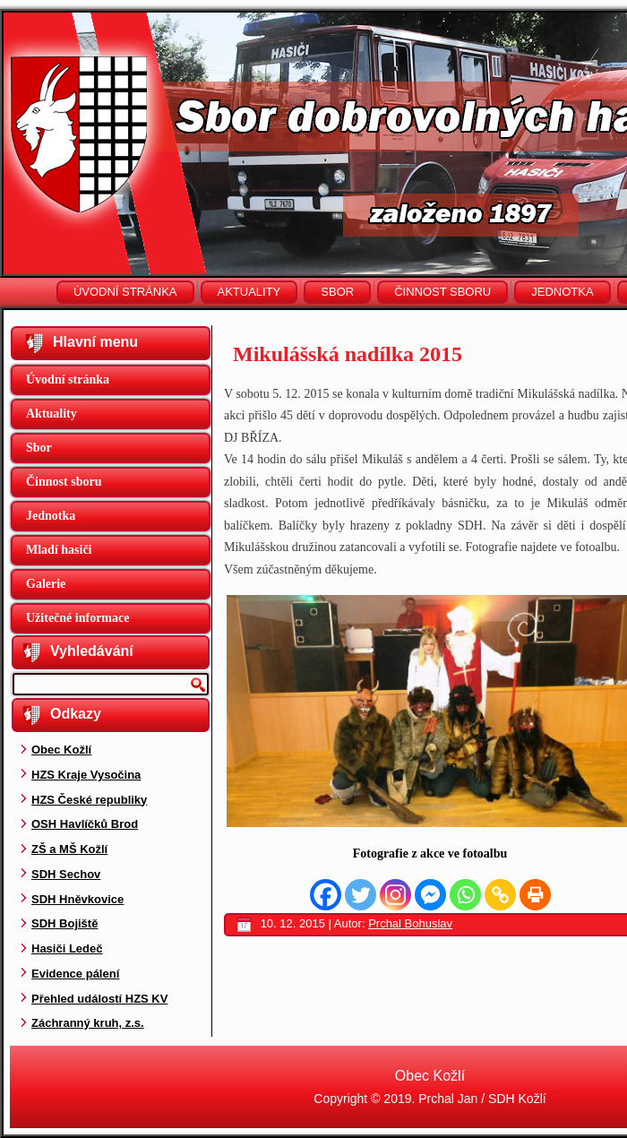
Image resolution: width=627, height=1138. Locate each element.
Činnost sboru (442, 291)
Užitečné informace (77, 618)
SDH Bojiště (64, 923)
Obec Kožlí (61, 749)
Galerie (45, 584)
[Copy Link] (500, 894)
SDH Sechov (65, 874)
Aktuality (249, 291)
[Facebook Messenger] (430, 894)
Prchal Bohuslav (410, 923)
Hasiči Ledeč (67, 948)
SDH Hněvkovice (77, 899)
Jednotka (562, 291)
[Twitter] (360, 894)
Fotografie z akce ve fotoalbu (430, 853)
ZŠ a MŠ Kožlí (69, 849)
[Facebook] (325, 894)
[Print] (535, 894)
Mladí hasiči (59, 549)
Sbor (337, 291)
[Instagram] (395, 894)
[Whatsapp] (465, 894)
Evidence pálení (75, 973)
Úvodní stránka (125, 291)
